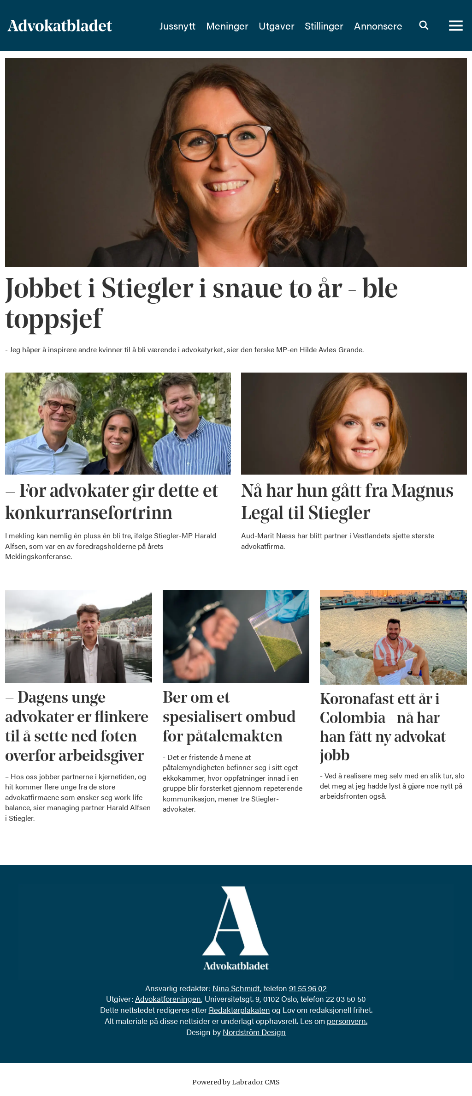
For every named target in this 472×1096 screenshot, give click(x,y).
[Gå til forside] (59, 25)
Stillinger (324, 25)
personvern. (347, 1020)
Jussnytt (177, 25)
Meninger (227, 25)
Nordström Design (254, 1031)
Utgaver (277, 25)
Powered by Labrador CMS (236, 1082)
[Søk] (423, 25)
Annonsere (378, 25)
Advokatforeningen (168, 998)
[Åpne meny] (456, 25)
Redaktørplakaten (239, 1009)
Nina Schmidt (236, 988)
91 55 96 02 (308, 988)
